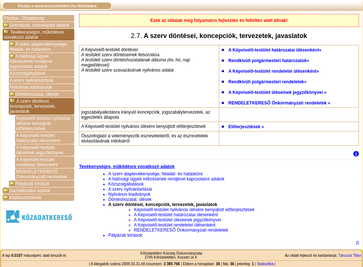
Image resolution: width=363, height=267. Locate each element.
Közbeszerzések (22, 197)
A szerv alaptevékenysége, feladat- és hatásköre (39, 47)
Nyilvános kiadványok (31, 87)
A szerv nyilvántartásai (31, 80)
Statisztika (265, 264)
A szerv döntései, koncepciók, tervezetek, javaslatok (33, 106)
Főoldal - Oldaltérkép (24, 18)
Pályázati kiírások (29, 183)
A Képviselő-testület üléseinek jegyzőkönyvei (39, 150)
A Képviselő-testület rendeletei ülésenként (37, 162)
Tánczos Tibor (349, 255)
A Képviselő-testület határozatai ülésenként (38, 138)
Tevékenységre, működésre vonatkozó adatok (34, 35)
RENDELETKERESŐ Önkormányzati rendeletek (41, 174)
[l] (357, 243)
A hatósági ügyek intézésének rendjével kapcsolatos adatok (31, 61)
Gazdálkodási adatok (27, 190)
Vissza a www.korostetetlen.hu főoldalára (57, 6)
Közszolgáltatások (27, 73)
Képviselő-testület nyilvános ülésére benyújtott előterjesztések (43, 123)
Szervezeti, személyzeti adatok (37, 25)
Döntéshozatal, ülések (34, 94)
